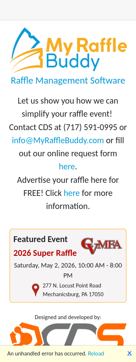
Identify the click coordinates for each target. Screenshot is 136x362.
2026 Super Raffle (45, 253)
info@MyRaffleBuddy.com (58, 140)
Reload (96, 353)
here (67, 166)
